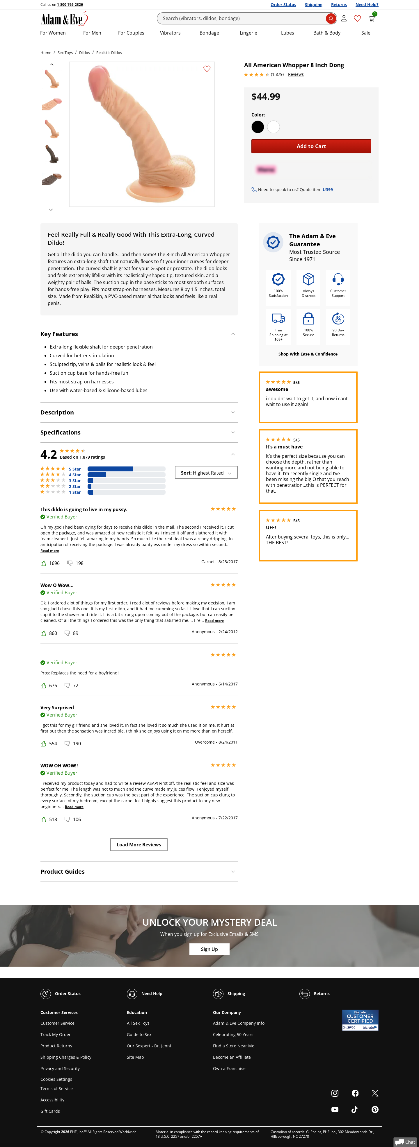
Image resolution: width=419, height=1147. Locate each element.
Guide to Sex (139, 1034)
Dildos (84, 52)
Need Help (144, 994)
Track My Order (55, 1034)
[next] (49, 210)
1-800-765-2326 (70, 4)
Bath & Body (326, 33)
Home (45, 52)
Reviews (296, 74)
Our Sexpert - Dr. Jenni (149, 1046)
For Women (53, 33)
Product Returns (56, 1046)
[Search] (247, 18)
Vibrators (170, 33)
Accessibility (52, 1100)
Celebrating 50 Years (233, 1034)
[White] (273, 127)
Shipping (313, 4)
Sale (365, 33)
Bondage (209, 33)
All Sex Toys (138, 1023)
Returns (339, 4)
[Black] (257, 127)
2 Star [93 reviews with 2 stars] (75, 486)
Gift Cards (50, 1111)
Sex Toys (65, 52)
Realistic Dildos (109, 52)
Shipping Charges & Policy (65, 1057)
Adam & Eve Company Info (238, 1023)
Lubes (287, 33)
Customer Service (57, 1023)
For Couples (131, 33)
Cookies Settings (56, 1079)
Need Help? (367, 4)
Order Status (283, 4)
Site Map (135, 1057)
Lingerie (248, 33)
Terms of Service (56, 1088)
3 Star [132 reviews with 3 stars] (75, 480)
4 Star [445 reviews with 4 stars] (75, 474)
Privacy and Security (60, 1068)
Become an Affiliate (232, 1057)
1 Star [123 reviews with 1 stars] (75, 492)
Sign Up (209, 949)
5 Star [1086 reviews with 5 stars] (75, 469)
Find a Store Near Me (233, 1046)
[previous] (53, 64)
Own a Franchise (229, 1068)
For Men (92, 33)
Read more (49, 550)
